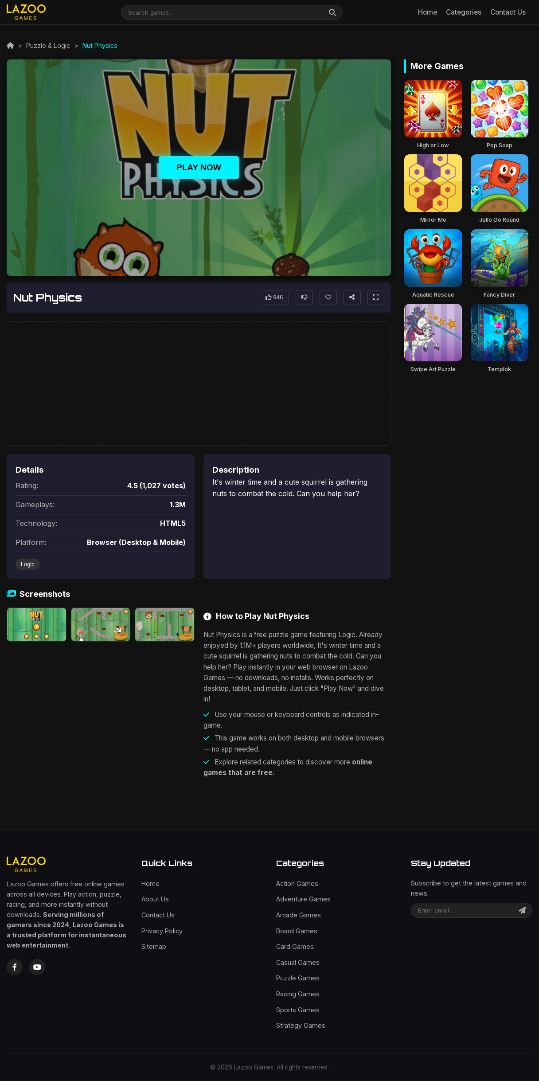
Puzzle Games (298, 978)
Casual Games (298, 962)
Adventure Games (303, 899)
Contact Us (508, 12)
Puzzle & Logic (48, 45)
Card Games (295, 946)
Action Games (297, 883)
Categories (463, 12)
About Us (155, 899)
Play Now (198, 167)
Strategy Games (300, 1025)
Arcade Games (298, 915)
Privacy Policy (162, 931)
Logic (28, 564)
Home (427, 12)
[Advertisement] (199, 384)
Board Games (296, 931)
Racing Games (298, 994)
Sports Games (298, 1010)
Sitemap (153, 946)
